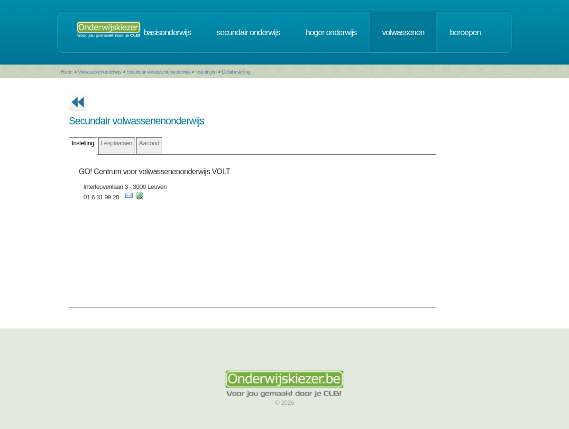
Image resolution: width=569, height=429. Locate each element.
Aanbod (149, 143)
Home (67, 72)
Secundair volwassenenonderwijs (158, 72)
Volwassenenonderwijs (99, 72)
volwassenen (403, 32)
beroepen (465, 32)
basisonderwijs (167, 32)
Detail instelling (236, 72)
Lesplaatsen (116, 143)
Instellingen (206, 72)
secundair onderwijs (248, 32)
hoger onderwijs (331, 32)
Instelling (83, 143)
